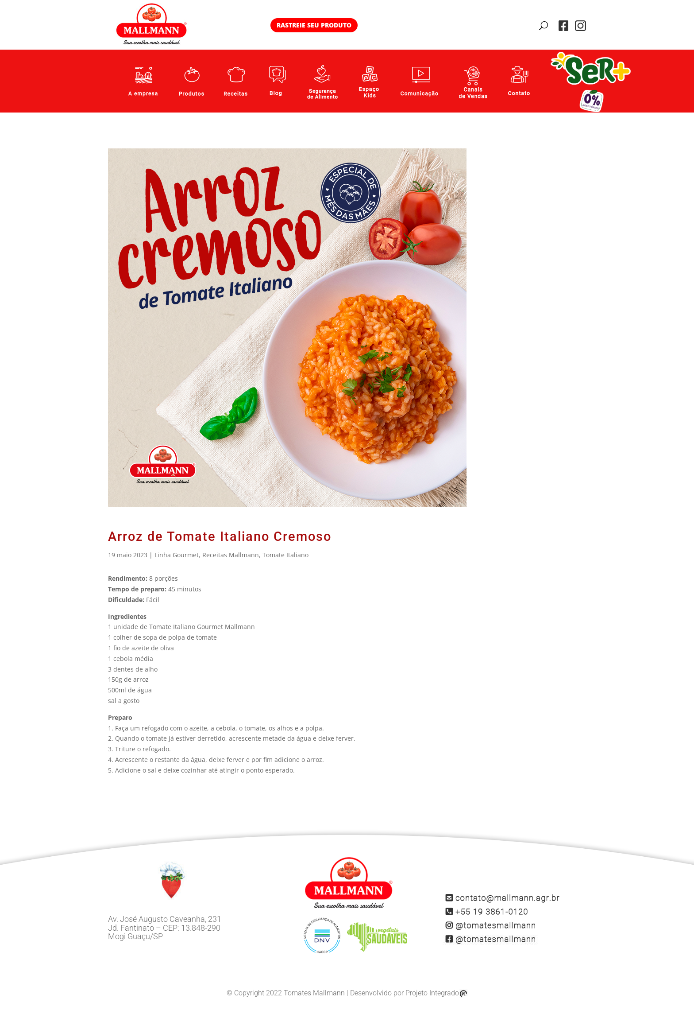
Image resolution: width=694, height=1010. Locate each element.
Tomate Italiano (285, 555)
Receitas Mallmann (230, 555)
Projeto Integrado (436, 993)
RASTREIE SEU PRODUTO (314, 25)
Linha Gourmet (176, 555)
